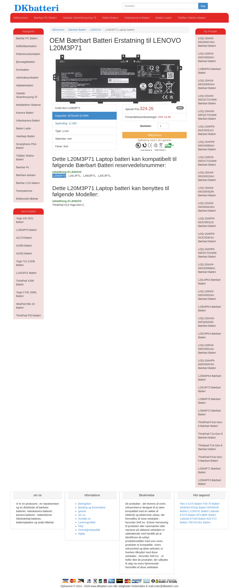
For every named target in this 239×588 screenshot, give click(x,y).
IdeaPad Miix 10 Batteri (25, 305)
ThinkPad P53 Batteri (28, 315)
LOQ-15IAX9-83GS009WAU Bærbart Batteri (207, 268)
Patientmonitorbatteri (28, 54)
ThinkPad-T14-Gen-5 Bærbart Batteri (210, 435)
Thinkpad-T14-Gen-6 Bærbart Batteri (210, 447)
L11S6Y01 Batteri (198, 511)
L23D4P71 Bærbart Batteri (209, 470)
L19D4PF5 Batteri (26, 229)
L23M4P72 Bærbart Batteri (209, 412)
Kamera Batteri (24, 112)
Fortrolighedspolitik (89, 529)
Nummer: (146, 125)
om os (81, 514)
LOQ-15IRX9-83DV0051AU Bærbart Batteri (207, 349)
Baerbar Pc (22, 167)
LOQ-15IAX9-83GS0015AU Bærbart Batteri (207, 176)
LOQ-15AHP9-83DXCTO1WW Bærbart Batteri (207, 253)
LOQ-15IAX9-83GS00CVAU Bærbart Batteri (207, 42)
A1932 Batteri (24, 253)
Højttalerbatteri (24, 85)
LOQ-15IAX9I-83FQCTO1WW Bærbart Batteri (207, 115)
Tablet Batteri (110, 17)
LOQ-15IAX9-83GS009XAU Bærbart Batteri (207, 84)
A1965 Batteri (24, 245)
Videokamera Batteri (137, 17)
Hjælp (81, 533)
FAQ (80, 526)
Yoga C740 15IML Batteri (26, 294)
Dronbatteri (22, 69)
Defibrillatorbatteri (26, 46)
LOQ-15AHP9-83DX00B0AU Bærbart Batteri (207, 145)
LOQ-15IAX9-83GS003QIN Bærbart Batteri (207, 191)
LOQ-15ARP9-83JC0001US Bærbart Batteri (207, 222)
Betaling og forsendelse (91, 507)
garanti (82, 511)
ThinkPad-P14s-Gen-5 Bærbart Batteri (210, 458)
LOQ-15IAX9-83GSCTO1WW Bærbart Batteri (207, 99)
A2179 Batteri (24, 237)
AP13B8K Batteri (206, 514)
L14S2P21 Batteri (26, 272)
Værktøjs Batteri (25, 136)
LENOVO (95, 29)
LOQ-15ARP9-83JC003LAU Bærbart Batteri (207, 130)
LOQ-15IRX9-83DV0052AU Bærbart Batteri (207, 295)
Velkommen (20, 17)
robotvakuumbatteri (27, 77)
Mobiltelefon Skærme (28, 104)
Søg (203, 5)
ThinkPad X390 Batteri (25, 282)
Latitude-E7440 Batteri (193, 518)
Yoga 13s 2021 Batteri (24, 220)
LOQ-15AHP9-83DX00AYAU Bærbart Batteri (207, 364)
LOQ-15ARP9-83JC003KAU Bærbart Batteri (207, 237)
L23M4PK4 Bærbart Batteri (209, 377)
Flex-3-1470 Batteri (191, 503)
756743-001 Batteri (199, 522)
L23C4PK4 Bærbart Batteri (209, 335)
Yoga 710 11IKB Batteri (25, 263)
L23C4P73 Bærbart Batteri (209, 389)
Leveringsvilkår (87, 522)
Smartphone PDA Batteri (26, 146)
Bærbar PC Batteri (45, 17)
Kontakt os (84, 518)
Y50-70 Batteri (211, 503)
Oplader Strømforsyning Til (79, 17)
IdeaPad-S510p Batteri (193, 507)
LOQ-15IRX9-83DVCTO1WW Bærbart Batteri (207, 161)
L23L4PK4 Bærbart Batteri (209, 281)
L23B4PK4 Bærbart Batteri (209, 70)
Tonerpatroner (24, 190)
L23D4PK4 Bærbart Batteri (209, 308)
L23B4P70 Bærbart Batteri (209, 401)
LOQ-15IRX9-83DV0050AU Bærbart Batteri (207, 57)
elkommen (58, 29)
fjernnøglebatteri (25, 61)
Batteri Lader (164, 17)
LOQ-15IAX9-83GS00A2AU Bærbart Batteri (207, 207)
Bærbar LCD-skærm (28, 182)
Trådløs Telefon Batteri (192, 17)
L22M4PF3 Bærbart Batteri (209, 482)
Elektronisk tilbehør (27, 198)
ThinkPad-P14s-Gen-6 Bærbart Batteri (210, 424)
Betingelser (84, 503)
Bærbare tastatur (26, 175)
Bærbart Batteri (77, 29)
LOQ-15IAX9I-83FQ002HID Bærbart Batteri (207, 322)
